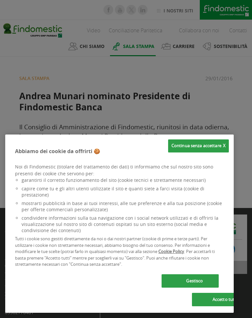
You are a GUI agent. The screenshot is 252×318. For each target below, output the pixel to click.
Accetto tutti (225, 299)
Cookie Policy (171, 251)
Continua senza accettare (196, 146)
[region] (119, 224)
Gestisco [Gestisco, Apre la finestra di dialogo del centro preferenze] (194, 281)
